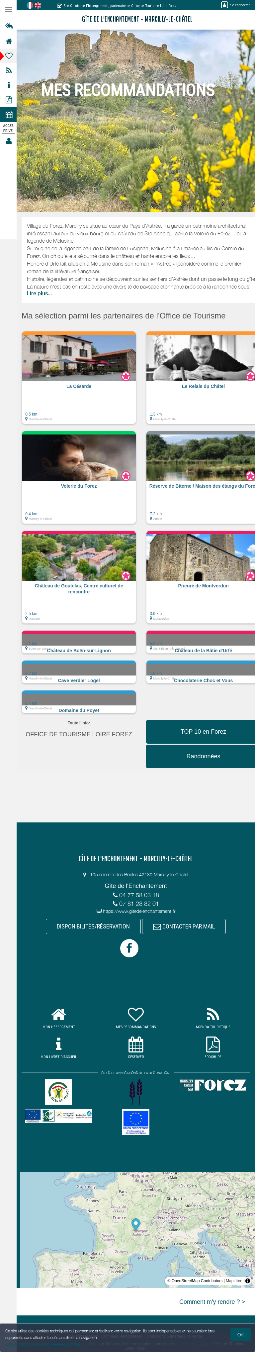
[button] (80, 381)
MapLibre (234, 1281)
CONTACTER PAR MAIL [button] (184, 926)
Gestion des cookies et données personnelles (43, 1344)
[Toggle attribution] (248, 1281)
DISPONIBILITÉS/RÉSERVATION (93, 926)
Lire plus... (40, 293)
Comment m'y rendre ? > (212, 1301)
